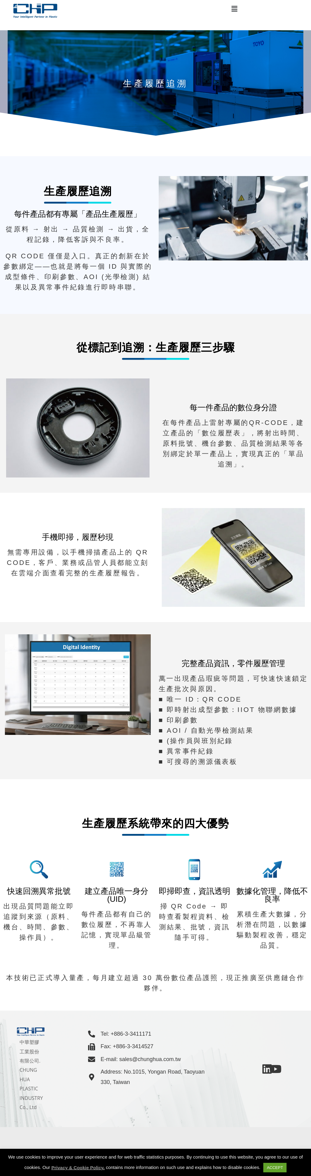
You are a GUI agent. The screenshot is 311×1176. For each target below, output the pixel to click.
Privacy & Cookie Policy (77, 1167)
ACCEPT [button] (275, 1167)
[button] (234, 9)
